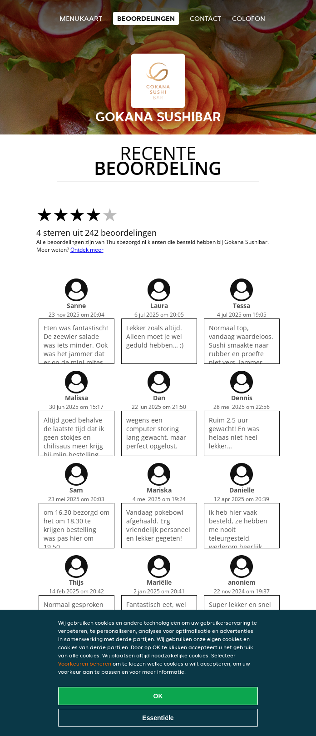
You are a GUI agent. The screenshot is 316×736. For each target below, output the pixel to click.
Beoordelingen (146, 18)
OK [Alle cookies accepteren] (158, 696)
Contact (205, 18)
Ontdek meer (87, 250)
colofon (248, 18)
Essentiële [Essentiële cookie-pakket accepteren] (157, 717)
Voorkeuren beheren (84, 663)
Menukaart (80, 18)
